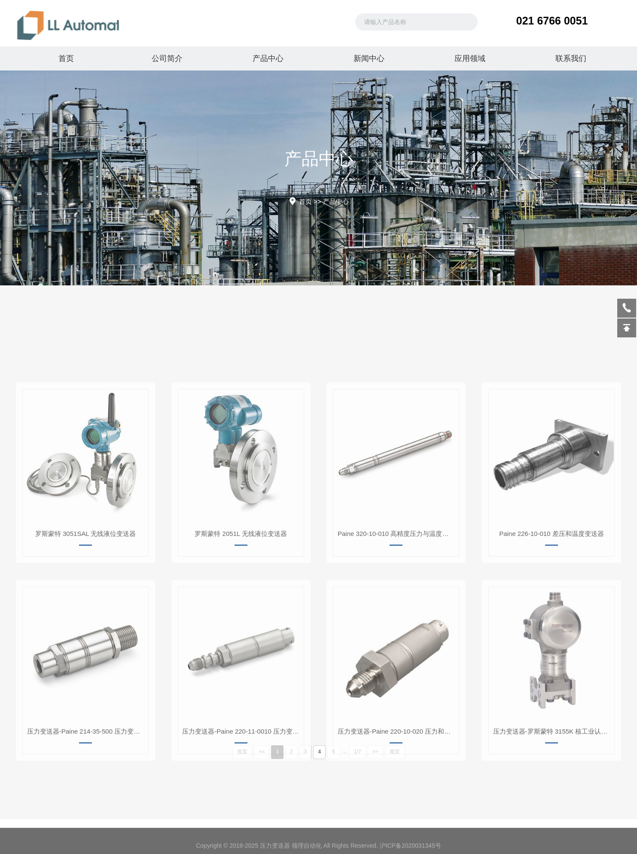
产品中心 (268, 58)
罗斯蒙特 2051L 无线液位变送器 (241, 608)
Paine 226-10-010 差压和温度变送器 (551, 608)
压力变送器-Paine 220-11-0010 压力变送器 (242, 806)
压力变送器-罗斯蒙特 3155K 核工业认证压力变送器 (553, 806)
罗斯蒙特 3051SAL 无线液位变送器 (85, 608)
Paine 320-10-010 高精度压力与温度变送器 (398, 608)
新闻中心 (369, 58)
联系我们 (570, 58)
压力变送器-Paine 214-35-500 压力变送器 (86, 806)
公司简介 (167, 58)
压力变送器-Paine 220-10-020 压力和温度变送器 (398, 806)
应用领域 (469, 58)
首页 (66, 58)
